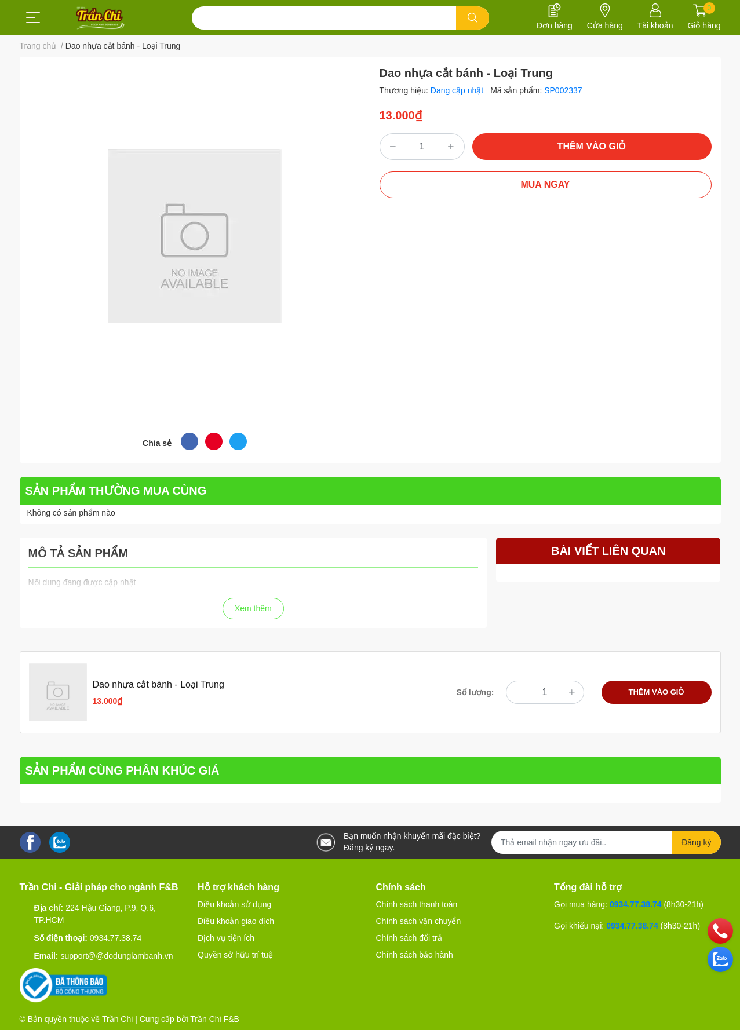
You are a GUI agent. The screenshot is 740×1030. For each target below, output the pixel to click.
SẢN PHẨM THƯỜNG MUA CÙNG (116, 490)
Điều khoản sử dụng (234, 904)
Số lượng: (475, 692)
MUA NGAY (545, 184)
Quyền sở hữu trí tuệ (235, 954)
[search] (472, 18)
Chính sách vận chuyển (418, 921)
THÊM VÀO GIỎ (591, 146)
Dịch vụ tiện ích (226, 938)
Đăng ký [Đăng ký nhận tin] (696, 842)
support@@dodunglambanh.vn (116, 955)
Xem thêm (253, 608)
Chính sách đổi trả (409, 938)
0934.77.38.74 (116, 938)
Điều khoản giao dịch (236, 921)
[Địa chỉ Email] (606, 842)
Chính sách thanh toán (417, 904)
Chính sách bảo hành (414, 954)
